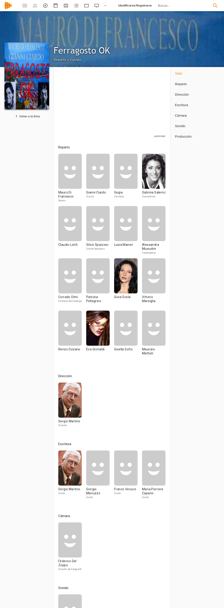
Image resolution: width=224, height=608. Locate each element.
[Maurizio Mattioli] (153, 337)
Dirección (182, 94)
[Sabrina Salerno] (153, 180)
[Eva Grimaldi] (100, 337)
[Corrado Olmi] (72, 284)
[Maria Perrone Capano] (153, 476)
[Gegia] (128, 180)
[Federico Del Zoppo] (70, 548)
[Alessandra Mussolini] (153, 232)
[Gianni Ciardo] (100, 180)
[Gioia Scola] (128, 284)
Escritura (181, 105)
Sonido (180, 126)
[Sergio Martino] (70, 407)
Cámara (181, 115)
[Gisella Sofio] (128, 337)
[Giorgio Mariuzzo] (100, 476)
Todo (178, 73)
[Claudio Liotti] (72, 232)
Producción (183, 136)
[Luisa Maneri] (128, 232)
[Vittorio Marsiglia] (153, 284)
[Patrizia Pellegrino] (100, 284)
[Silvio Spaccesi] (100, 232)
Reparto (181, 84)
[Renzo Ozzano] (72, 337)
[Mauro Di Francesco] (72, 180)
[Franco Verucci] (128, 476)
